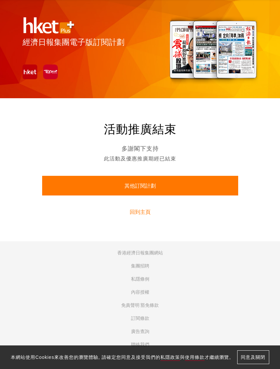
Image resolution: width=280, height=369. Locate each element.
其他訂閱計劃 (140, 186)
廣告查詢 (140, 331)
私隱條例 (140, 279)
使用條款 (195, 357)
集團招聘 (140, 265)
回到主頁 (140, 212)
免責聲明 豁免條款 (140, 305)
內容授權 (140, 292)
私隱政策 (170, 357)
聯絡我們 (140, 344)
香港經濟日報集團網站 (140, 252)
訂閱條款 (140, 318)
